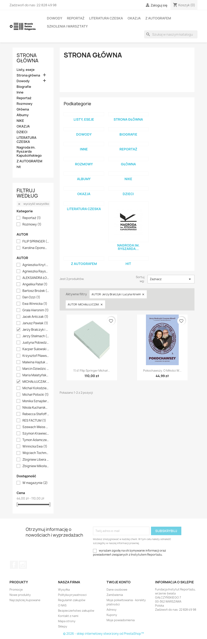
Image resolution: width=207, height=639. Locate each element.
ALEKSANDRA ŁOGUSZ (35, 278)
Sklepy (62, 626)
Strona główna (27, 58)
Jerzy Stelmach (35, 336)
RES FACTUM (34, 421)
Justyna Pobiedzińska (35, 343)
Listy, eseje (26, 70)
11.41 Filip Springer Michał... (91, 370)
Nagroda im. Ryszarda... (128, 247)
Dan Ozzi (31, 297)
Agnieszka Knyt (35, 265)
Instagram (23, 565)
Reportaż (75, 18)
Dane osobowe (117, 589)
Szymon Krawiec (35, 434)
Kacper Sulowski (35, 349)
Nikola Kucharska (35, 408)
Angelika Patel (35, 284)
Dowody (54, 18)
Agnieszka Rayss (35, 271)
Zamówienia (115, 595)
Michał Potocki (35, 395)
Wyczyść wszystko (33, 204)
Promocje (16, 589)
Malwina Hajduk (35, 362)
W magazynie (35, 483)
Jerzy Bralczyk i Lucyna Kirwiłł (35, 330)
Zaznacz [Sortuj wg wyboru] (171, 279)
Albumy (23, 115)
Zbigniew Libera (35, 460)
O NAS (62, 605)
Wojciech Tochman (35, 453)
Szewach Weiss (35, 427)
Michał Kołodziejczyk (35, 388)
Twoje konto (119, 582)
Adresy (111, 609)
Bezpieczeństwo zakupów (76, 610)
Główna (23, 109)
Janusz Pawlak (35, 323)
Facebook (14, 565)
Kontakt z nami (68, 616)
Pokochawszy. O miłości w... (162, 370)
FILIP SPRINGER (35, 241)
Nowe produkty (20, 595)
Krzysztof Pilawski (35, 356)
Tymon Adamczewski (35, 440)
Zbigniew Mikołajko (35, 466)
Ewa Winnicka (34, 304)
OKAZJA (134, 18)
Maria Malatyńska (35, 375)
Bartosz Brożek (35, 291)
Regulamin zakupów (71, 600)
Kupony (112, 615)
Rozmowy (24, 104)
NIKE (20, 121)
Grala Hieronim (35, 310)
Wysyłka (64, 589)
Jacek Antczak (35, 317)
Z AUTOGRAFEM (158, 18)
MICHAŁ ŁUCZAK (35, 382)
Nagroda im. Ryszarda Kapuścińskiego (29, 151)
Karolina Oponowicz (35, 248)
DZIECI (22, 132)
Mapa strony (66, 621)
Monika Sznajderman (35, 401)
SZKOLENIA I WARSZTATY (67, 26)
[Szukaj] (170, 34)
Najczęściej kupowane (25, 600)
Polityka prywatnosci (72, 595)
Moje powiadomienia (121, 620)
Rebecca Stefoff (35, 414)
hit (19, 167)
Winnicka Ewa (34, 446)
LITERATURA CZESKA (106, 18)
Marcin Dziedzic (35, 369)
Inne (20, 92)
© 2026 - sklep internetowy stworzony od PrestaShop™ (103, 634)
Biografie (24, 87)
